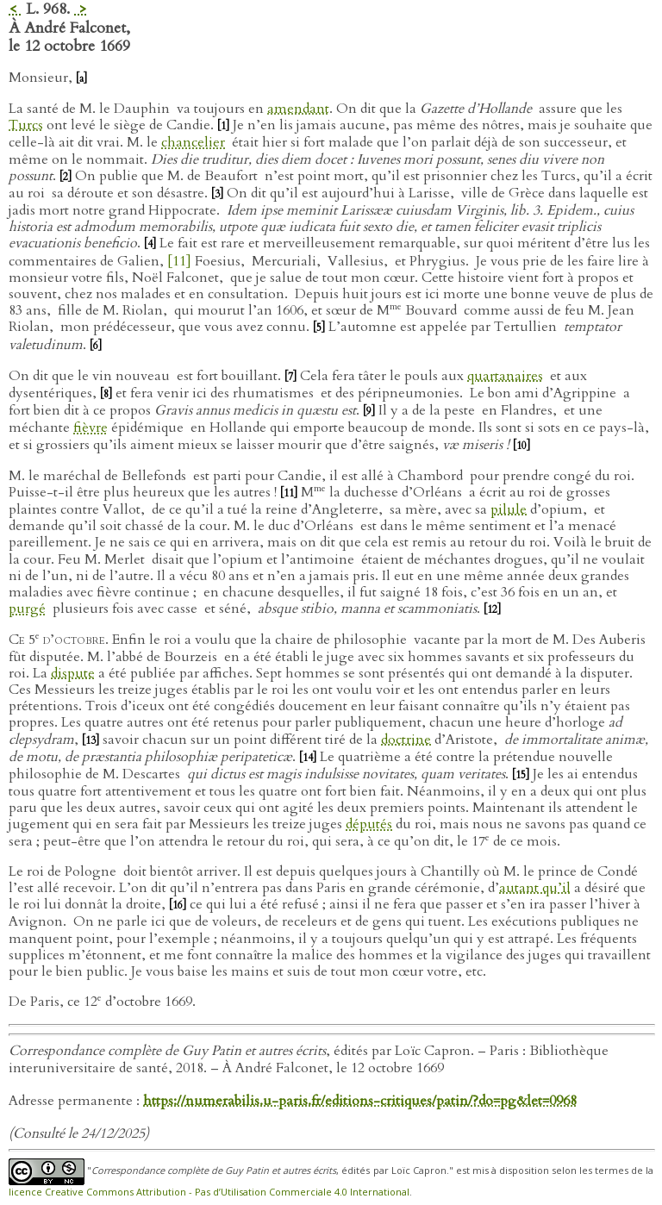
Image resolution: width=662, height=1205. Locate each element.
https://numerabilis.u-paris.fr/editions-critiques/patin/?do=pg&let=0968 (360, 1100)
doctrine (406, 739)
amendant (298, 108)
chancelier (193, 142)
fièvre (90, 427)
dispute (73, 673)
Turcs (26, 125)
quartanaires (505, 375)
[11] (179, 261)
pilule (508, 509)
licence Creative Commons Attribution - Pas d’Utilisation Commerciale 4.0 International (209, 1191)
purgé (27, 608)
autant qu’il (535, 887)
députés (369, 824)
